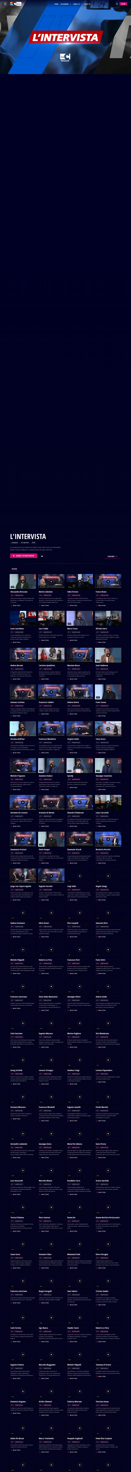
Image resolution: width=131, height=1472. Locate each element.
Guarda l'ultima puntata (23, 556)
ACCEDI (123, 4)
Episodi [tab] (14, 569)
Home (56, 4)
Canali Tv (77, 4)
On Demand (66, 4)
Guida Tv (87, 4)
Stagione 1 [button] (112, 556)
